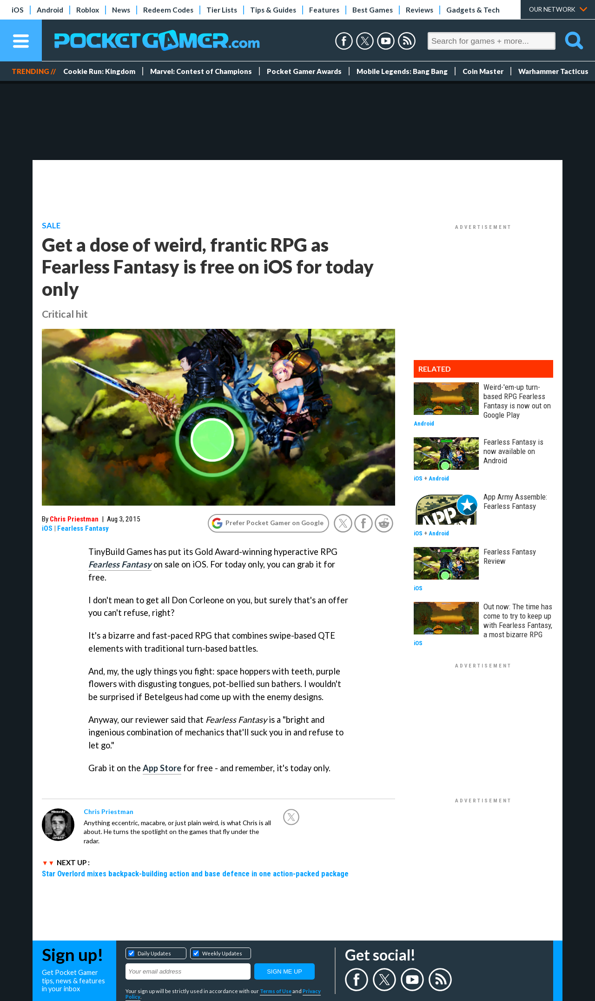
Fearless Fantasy (83, 528)
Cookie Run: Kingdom (99, 71)
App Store (162, 768)
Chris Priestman (74, 519)
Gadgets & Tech (473, 10)
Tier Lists (221, 10)
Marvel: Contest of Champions (201, 71)
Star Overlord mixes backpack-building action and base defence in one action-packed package (195, 873)
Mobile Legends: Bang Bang (402, 71)
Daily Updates (154, 953)
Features (324, 10)
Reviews (419, 10)
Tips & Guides (273, 10)
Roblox (87, 10)
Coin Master (483, 71)
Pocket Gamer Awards (304, 71)
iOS (18, 10)
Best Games (372, 10)
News (121, 10)
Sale (51, 225)
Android (50, 10)
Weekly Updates (222, 953)
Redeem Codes (168, 10)
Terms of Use (275, 991)
